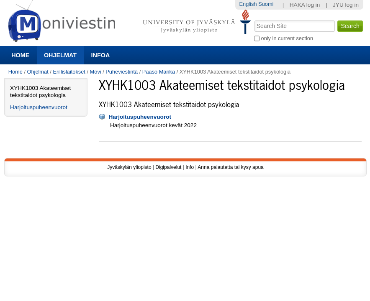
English (248, 4)
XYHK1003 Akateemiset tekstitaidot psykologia (40, 91)
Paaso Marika (158, 72)
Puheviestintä (121, 72)
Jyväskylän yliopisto (129, 167)
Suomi (265, 4)
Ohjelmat (60, 55)
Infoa (100, 55)
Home (20, 55)
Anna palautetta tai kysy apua (230, 167)
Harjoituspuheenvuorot (139, 117)
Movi (95, 72)
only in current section (287, 38)
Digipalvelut (168, 167)
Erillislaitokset (69, 72)
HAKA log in (305, 5)
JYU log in (346, 5)
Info (189, 167)
